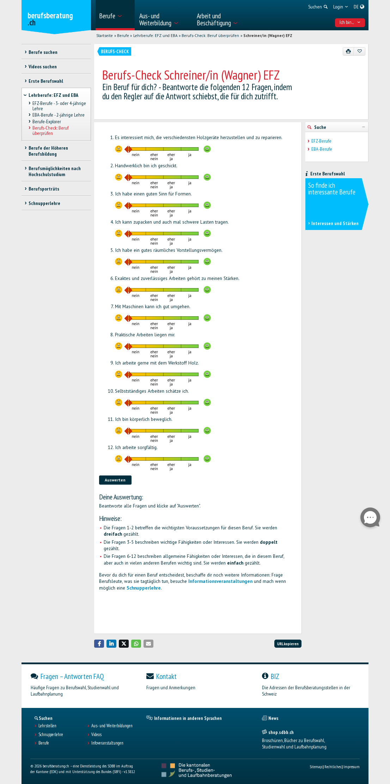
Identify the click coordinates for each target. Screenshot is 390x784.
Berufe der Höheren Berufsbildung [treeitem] (48, 151)
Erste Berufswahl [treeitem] (46, 81)
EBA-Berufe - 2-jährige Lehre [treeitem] (58, 115)
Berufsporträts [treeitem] (44, 189)
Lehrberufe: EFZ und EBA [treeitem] (53, 95)
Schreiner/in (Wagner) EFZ (267, 35)
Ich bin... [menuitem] (350, 22)
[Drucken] (348, 51)
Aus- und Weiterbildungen (112, 726)
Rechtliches (332, 766)
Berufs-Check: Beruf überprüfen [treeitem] (50, 130)
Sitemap (316, 766)
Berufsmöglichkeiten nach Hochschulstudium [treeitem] (55, 171)
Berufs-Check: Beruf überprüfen (210, 35)
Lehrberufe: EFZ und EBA (155, 35)
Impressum (351, 766)
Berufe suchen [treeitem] (43, 52)
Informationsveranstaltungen (220, 581)
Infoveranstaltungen (107, 743)
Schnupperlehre (144, 588)
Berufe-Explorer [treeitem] (46, 121)
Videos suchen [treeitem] (43, 66)
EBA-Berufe (321, 149)
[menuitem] (115, 15)
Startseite (104, 35)
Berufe (123, 35)
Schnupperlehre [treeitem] (44, 203)
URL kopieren (288, 643)
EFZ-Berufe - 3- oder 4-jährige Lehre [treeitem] (59, 106)
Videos (96, 735)
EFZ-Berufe (321, 141)
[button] (99, 644)
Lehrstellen (47, 726)
